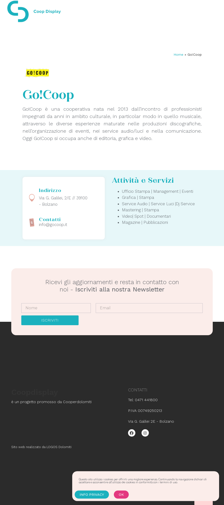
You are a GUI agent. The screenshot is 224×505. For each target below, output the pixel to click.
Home (178, 54)
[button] (92, 498)
